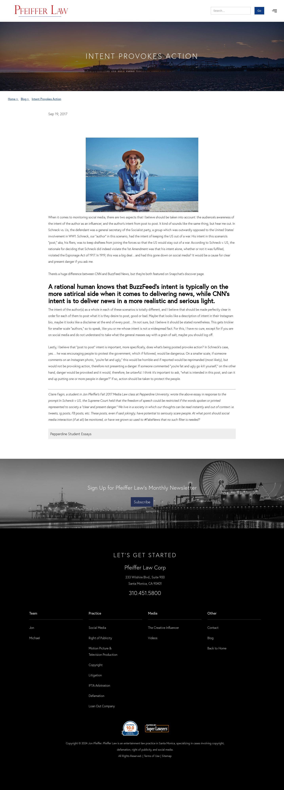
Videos (152, 638)
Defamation (96, 696)
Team (33, 613)
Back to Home (216, 648)
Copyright (96, 665)
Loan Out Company (102, 706)
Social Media (97, 627)
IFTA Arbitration (99, 685)
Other (212, 613)
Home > (13, 99)
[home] (41, 11)
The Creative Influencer (163, 627)
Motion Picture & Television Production (103, 651)
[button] (274, 10)
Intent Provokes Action (46, 99)
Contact (212, 627)
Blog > (25, 99)
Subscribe (142, 501)
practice (95, 613)
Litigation (95, 675)
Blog (210, 638)
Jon (31, 627)
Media (152, 613)
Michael (34, 638)
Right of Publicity (100, 638)
